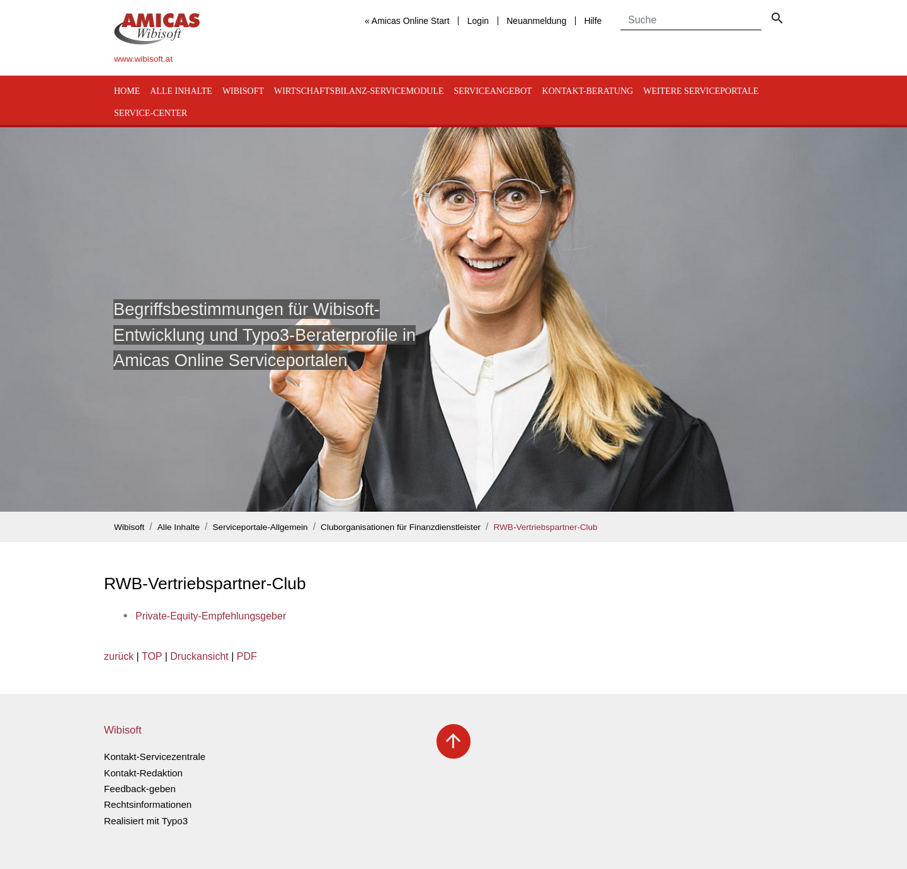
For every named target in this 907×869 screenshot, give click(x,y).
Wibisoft (243, 91)
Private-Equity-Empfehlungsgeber (210, 616)
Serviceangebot (493, 91)
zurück (119, 656)
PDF (247, 656)
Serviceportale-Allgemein (260, 527)
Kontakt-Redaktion (143, 773)
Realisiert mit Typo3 (146, 820)
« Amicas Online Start (407, 20)
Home (127, 91)
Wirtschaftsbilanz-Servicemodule (358, 91)
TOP (152, 656)
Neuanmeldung (536, 20)
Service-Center (150, 113)
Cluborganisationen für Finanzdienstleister (401, 527)
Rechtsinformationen (147, 804)
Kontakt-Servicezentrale (154, 756)
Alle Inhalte (181, 91)
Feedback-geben (140, 788)
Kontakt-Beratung (588, 91)
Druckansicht (199, 656)
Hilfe (593, 20)
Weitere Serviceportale (700, 91)
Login (478, 20)
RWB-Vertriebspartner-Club (545, 527)
